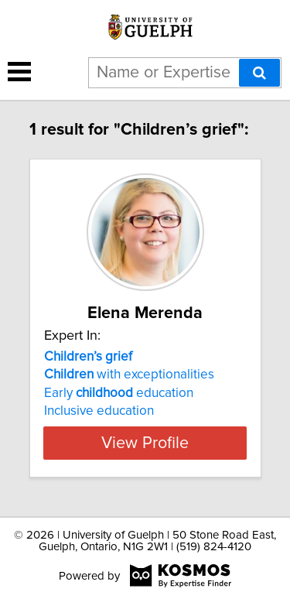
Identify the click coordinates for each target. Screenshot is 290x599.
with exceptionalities (129, 375)
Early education (118, 393)
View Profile (145, 442)
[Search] (259, 73)
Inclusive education (99, 411)
